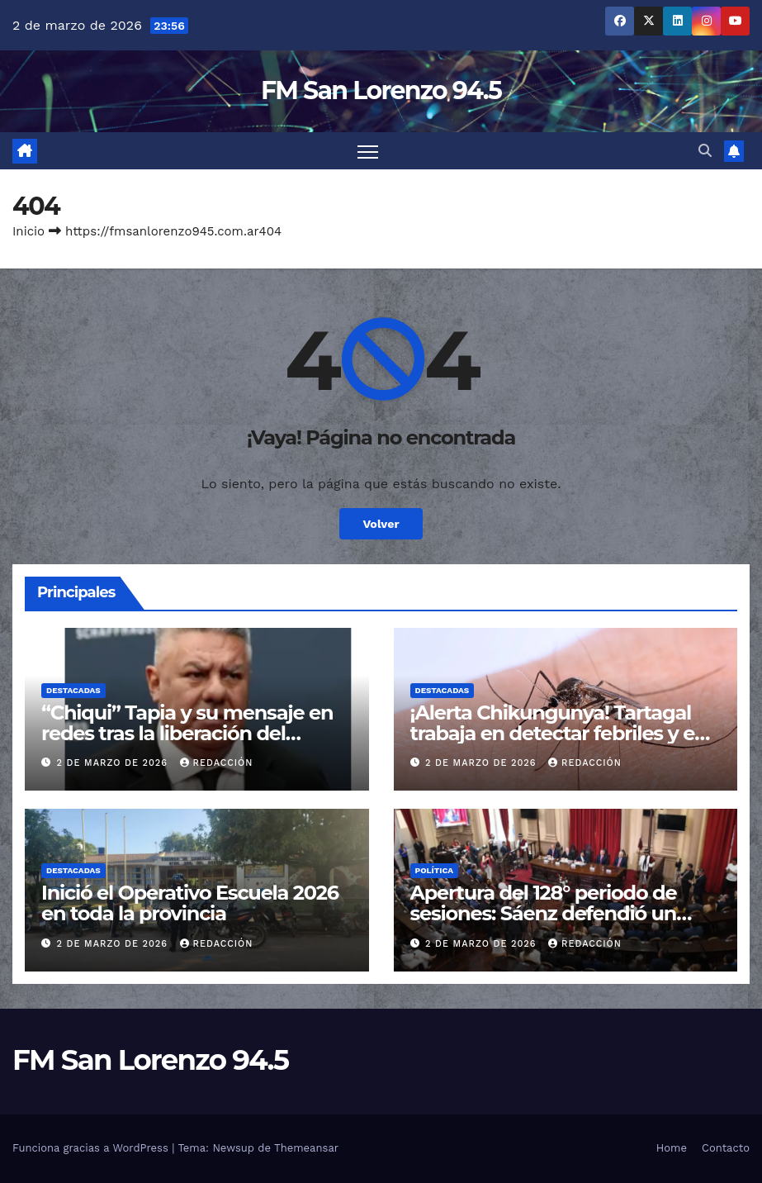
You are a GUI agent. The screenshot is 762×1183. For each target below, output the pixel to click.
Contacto (726, 1148)
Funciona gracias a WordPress (92, 1148)
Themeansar (306, 1148)
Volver (381, 523)
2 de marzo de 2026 (114, 763)
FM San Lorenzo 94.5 (381, 90)
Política (434, 870)
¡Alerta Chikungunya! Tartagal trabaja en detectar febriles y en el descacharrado (559, 733)
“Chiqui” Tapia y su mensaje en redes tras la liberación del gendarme (187, 733)
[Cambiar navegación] (368, 151)
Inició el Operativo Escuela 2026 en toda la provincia (189, 903)
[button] (705, 151)
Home (671, 1148)
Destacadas (73, 690)
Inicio (28, 231)
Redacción (216, 763)
